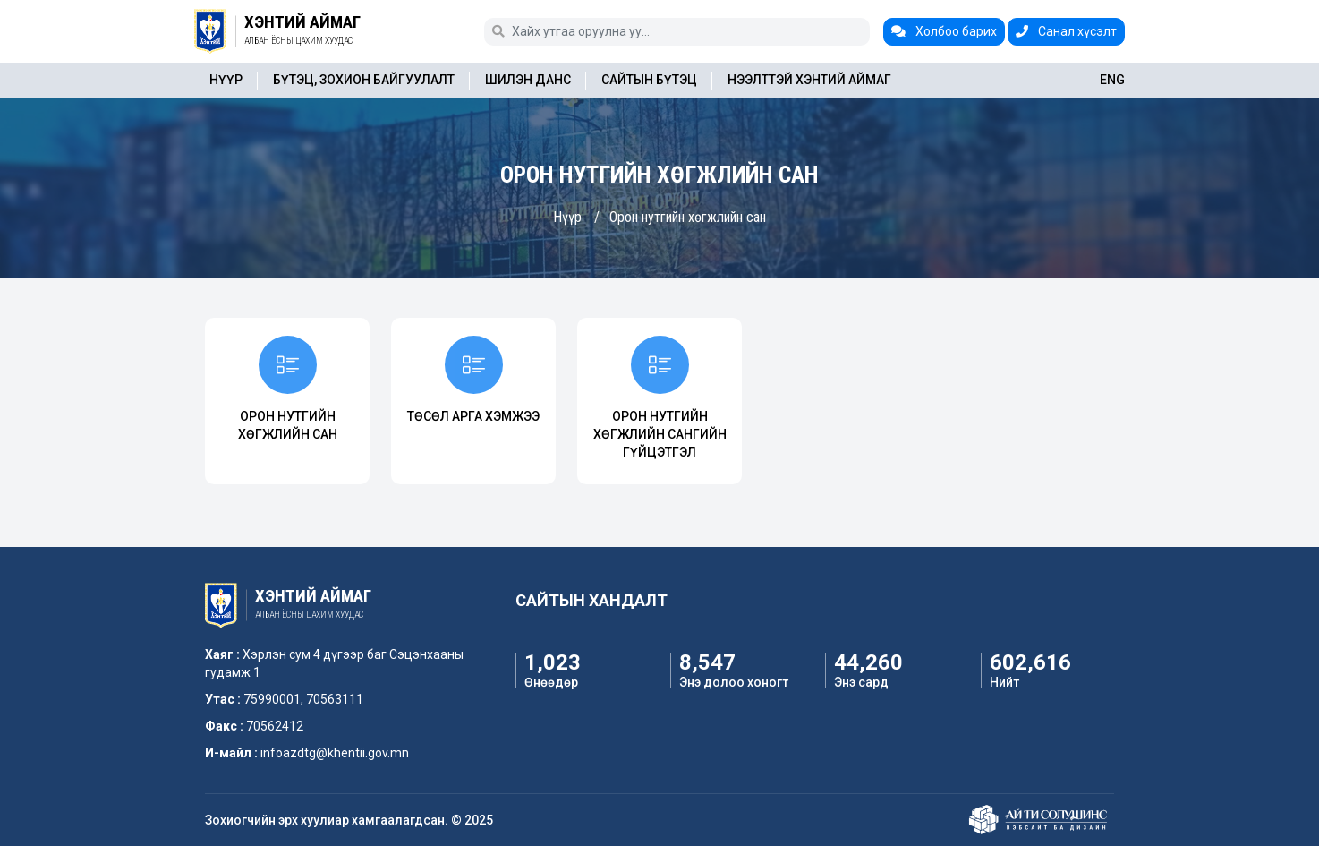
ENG (1112, 80)
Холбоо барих (944, 31)
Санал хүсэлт (1066, 31)
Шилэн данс (528, 80)
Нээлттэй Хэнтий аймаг (809, 80)
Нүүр (226, 80)
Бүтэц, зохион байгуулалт (364, 80)
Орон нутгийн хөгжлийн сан (687, 217)
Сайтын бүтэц (649, 80)
